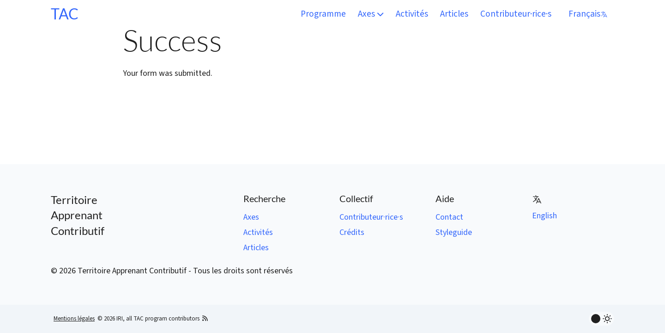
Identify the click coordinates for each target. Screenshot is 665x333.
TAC (65, 14)
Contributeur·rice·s (515, 13)
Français (588, 13)
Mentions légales (74, 318)
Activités (412, 13)
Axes (371, 13)
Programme (323, 13)
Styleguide (453, 232)
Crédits (351, 232)
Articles (454, 13)
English (544, 216)
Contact (449, 217)
